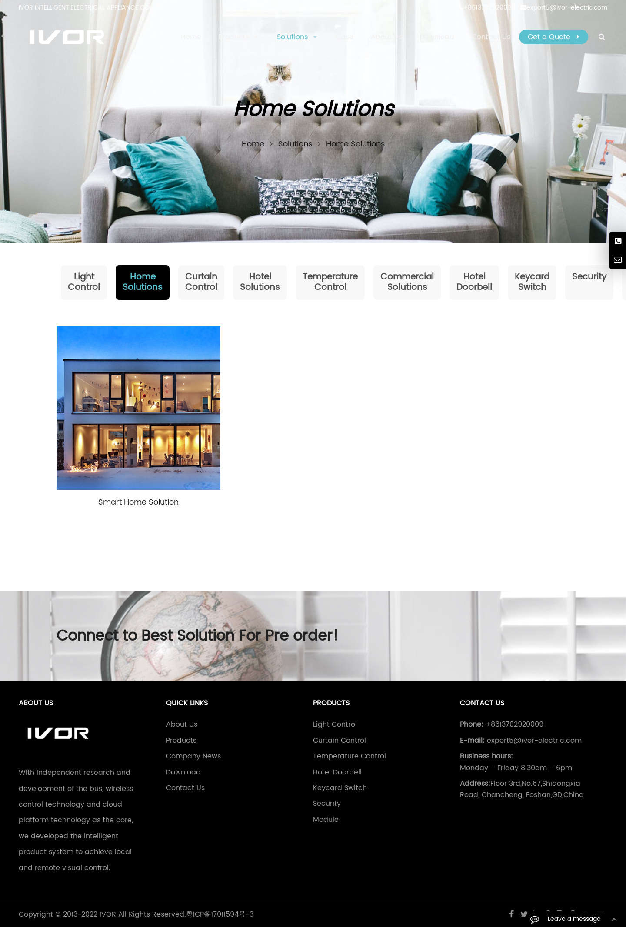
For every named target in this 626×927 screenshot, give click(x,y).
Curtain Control (201, 282)
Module (326, 819)
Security (589, 277)
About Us (181, 724)
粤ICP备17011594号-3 (219, 914)
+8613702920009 (487, 8)
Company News (193, 756)
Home (191, 37)
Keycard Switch (532, 282)
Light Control (84, 282)
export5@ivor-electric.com (563, 8)
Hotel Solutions (260, 282)
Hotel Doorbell (474, 282)
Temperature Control (330, 282)
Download (183, 772)
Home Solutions (143, 282)
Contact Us (185, 788)
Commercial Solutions (407, 282)
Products (181, 740)
